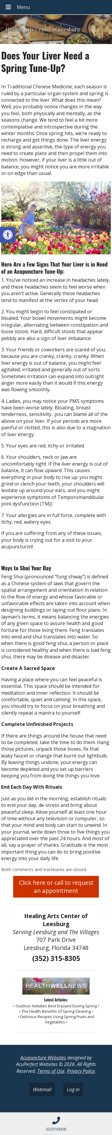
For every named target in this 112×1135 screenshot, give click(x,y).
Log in (73, 1089)
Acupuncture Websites (43, 1057)
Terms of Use (51, 1071)
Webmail (42, 1089)
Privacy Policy (81, 1071)
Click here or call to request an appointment (56, 887)
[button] (8, 234)
